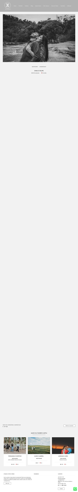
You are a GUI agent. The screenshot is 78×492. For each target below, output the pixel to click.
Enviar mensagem (62, 478)
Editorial (69, 5)
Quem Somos (38, 5)
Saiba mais (7, 483)
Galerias (26, 5)
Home (15, 5)
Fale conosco (46, 5)
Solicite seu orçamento (69, 425)
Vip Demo (63, 5)
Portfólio (21, 5)
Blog (32, 5)
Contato (61, 488)
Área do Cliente (54, 5)
